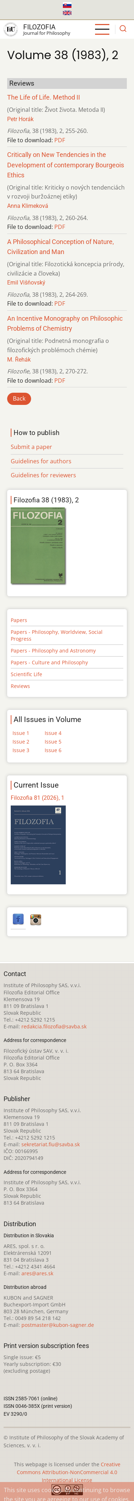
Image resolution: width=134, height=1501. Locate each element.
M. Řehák (19, 359)
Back (19, 398)
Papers (19, 620)
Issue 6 (53, 750)
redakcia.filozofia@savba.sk (53, 1026)
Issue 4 (53, 733)
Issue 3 (21, 750)
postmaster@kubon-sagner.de (57, 1324)
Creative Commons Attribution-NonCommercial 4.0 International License (68, 1472)
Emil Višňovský (26, 282)
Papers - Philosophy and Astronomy (53, 650)
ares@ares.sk (37, 1273)
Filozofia (39, 27)
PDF (59, 140)
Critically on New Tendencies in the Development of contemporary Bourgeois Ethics (65, 164)
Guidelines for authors (41, 461)
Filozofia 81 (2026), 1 (37, 797)
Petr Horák (20, 119)
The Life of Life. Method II (43, 97)
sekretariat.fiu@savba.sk (50, 1144)
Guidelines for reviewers (43, 475)
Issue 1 (21, 733)
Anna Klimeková (27, 205)
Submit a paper (31, 447)
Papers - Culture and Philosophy (49, 662)
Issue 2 (21, 741)
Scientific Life (26, 674)
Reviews (20, 686)
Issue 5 (53, 741)
